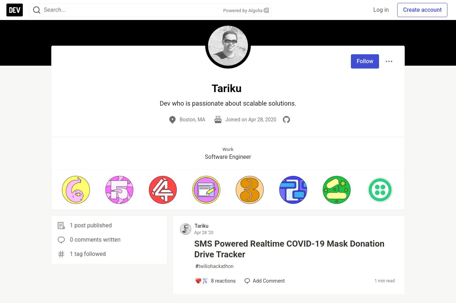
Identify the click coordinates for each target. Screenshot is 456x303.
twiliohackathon (214, 266)
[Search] (37, 10)
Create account (422, 9)
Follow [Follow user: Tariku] (365, 61)
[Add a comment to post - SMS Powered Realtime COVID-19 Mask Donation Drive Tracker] (215, 280)
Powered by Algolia (246, 10)
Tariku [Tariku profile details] (201, 226)
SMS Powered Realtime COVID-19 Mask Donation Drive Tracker (289, 249)
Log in (381, 9)
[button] (76, 190)
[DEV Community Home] (15, 10)
